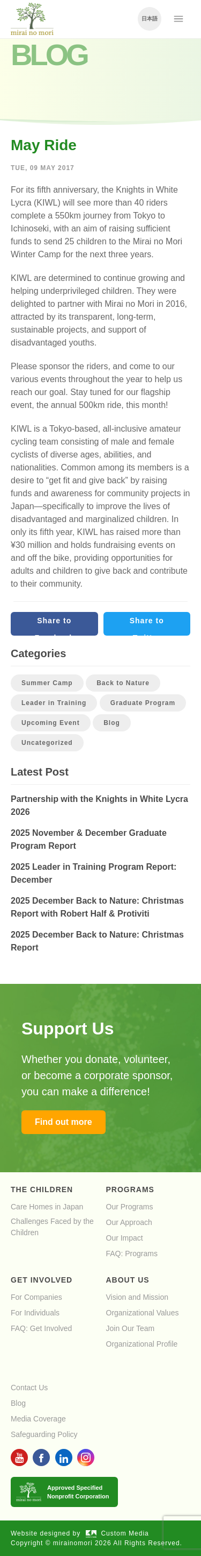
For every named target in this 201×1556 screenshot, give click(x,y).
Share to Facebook (54, 626)
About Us (128, 1280)
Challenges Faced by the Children (52, 1227)
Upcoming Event (50, 723)
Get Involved (41, 1280)
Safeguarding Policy (44, 1434)
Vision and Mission (137, 1297)
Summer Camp (47, 683)
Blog (111, 723)
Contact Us (29, 1387)
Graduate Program (142, 703)
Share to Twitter (147, 626)
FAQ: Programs (132, 1253)
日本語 (150, 19)
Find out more (63, 1121)
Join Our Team (130, 1328)
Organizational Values (142, 1312)
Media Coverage (38, 1418)
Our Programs (129, 1206)
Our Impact (124, 1238)
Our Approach (129, 1222)
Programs (130, 1189)
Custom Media (117, 1533)
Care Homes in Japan (47, 1206)
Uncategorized (47, 743)
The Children (42, 1189)
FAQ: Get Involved (41, 1328)
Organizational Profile (142, 1344)
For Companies (36, 1297)
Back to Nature (123, 683)
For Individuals (35, 1312)
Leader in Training (53, 703)
